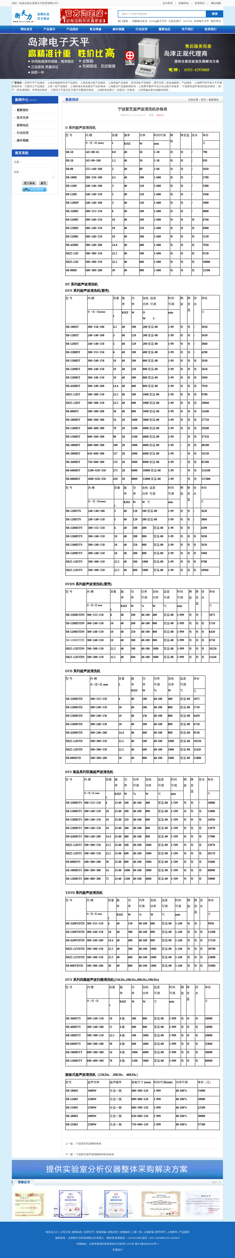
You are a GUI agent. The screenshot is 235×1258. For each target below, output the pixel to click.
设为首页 (168, 3)
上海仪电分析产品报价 (93, 82)
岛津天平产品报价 (34, 82)
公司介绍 (65, 1232)
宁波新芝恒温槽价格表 (88, 1143)
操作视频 (23, 140)
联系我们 (200, 3)
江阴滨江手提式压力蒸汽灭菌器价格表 (72, 89)
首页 (203, 99)
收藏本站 (184, 3)
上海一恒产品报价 (57, 86)
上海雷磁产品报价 (118, 82)
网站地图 (216, 3)
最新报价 (23, 110)
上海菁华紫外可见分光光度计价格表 (159, 86)
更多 (214, 1182)
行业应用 (23, 132)
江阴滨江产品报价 (34, 86)
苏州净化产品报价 (141, 82)
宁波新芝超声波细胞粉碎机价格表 (95, 1154)
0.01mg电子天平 (158, 21)
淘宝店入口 (52, 1232)
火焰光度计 (174, 21)
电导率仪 (216, 21)
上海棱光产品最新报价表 (122, 86)
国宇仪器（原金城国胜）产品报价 (173, 82)
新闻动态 (23, 125)
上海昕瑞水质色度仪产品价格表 (88, 86)
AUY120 (187, 21)
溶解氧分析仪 (139, 21)
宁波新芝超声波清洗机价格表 (198, 86)
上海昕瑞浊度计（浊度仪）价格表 (116, 89)
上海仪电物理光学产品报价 (62, 82)
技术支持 (23, 117)
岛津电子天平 (201, 21)
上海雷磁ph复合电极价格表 (153, 89)
